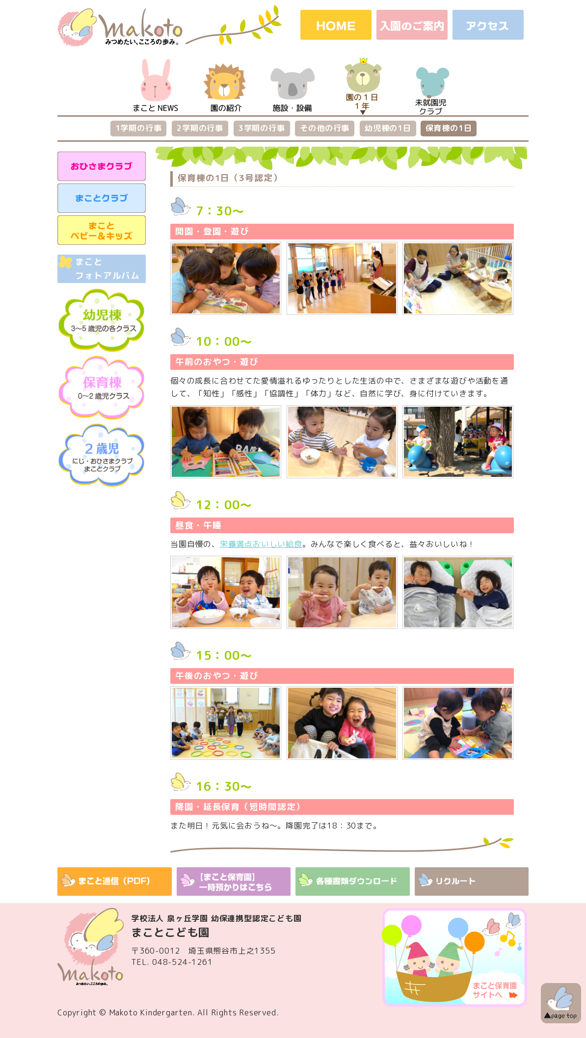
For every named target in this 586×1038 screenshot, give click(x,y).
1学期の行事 (138, 128)
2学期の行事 (200, 128)
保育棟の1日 (449, 128)
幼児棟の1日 (388, 128)
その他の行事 (324, 128)
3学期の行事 (262, 128)
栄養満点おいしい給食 (261, 544)
